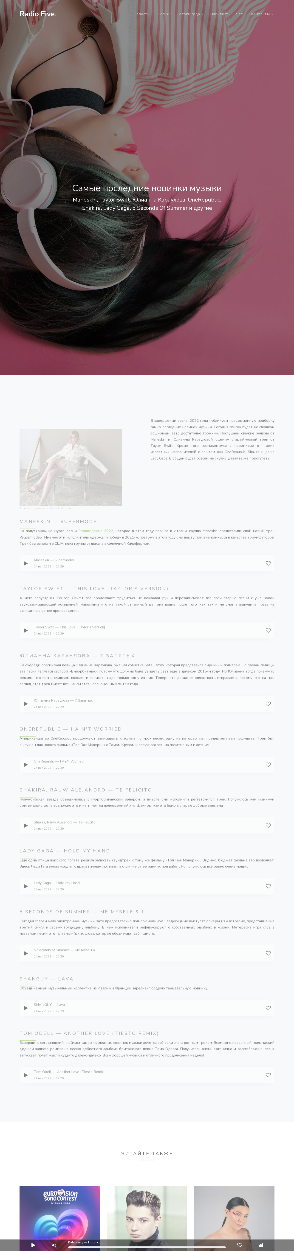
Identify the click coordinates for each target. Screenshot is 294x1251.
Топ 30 (164, 14)
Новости (141, 14)
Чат (239, 14)
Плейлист (219, 14)
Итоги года (189, 14)
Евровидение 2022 (95, 546)
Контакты (260, 14)
